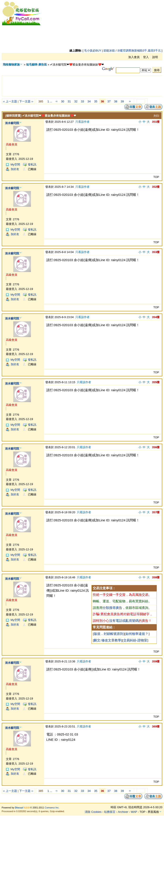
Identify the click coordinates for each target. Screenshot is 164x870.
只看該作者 (82, 121)
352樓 (156, 186)
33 (82, 101)
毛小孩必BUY (92, 50)
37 (108, 101)
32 (75, 101)
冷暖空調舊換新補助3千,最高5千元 (139, 50)
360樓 (156, 726)
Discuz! (19, 807)
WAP (134, 811)
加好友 (15, 169)
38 (115, 101)
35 (95, 101)
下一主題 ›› (26, 101)
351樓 (156, 121)
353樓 (156, 252)
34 (89, 101)
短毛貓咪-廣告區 (36, 64)
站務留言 (109, 811)
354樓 (156, 317)
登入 (146, 57)
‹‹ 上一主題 (10, 101)
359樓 (156, 661)
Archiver (123, 811)
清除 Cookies (93, 811)
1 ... (49, 101)
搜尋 (157, 70)
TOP (156, 177)
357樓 (156, 512)
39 (122, 101)
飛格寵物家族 (11, 64)
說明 (155, 57)
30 (62, 101)
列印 (156, 115)
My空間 (15, 164)
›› (130, 101)
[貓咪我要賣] (13, 115)
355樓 (156, 382)
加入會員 (134, 57)
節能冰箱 (109, 50)
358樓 (156, 577)
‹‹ (56, 101)
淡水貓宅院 (12, 123)
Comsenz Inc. (52, 807)
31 (69, 101)
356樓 (156, 447)
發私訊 (32, 164)
